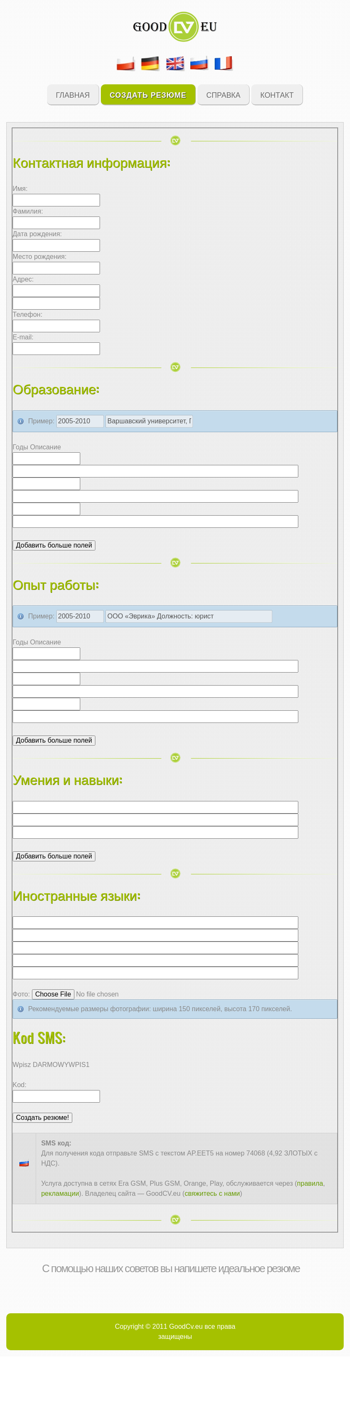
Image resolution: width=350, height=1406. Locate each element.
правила (310, 1183)
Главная (73, 94)
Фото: (21, 994)
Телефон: (27, 314)
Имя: (20, 188)
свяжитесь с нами (212, 1193)
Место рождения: (39, 256)
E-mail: (23, 337)
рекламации (60, 1193)
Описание (45, 447)
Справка (223, 94)
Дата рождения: (37, 233)
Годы (21, 447)
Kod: (19, 1084)
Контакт (277, 94)
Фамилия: (28, 211)
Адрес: (23, 279)
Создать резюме (148, 94)
